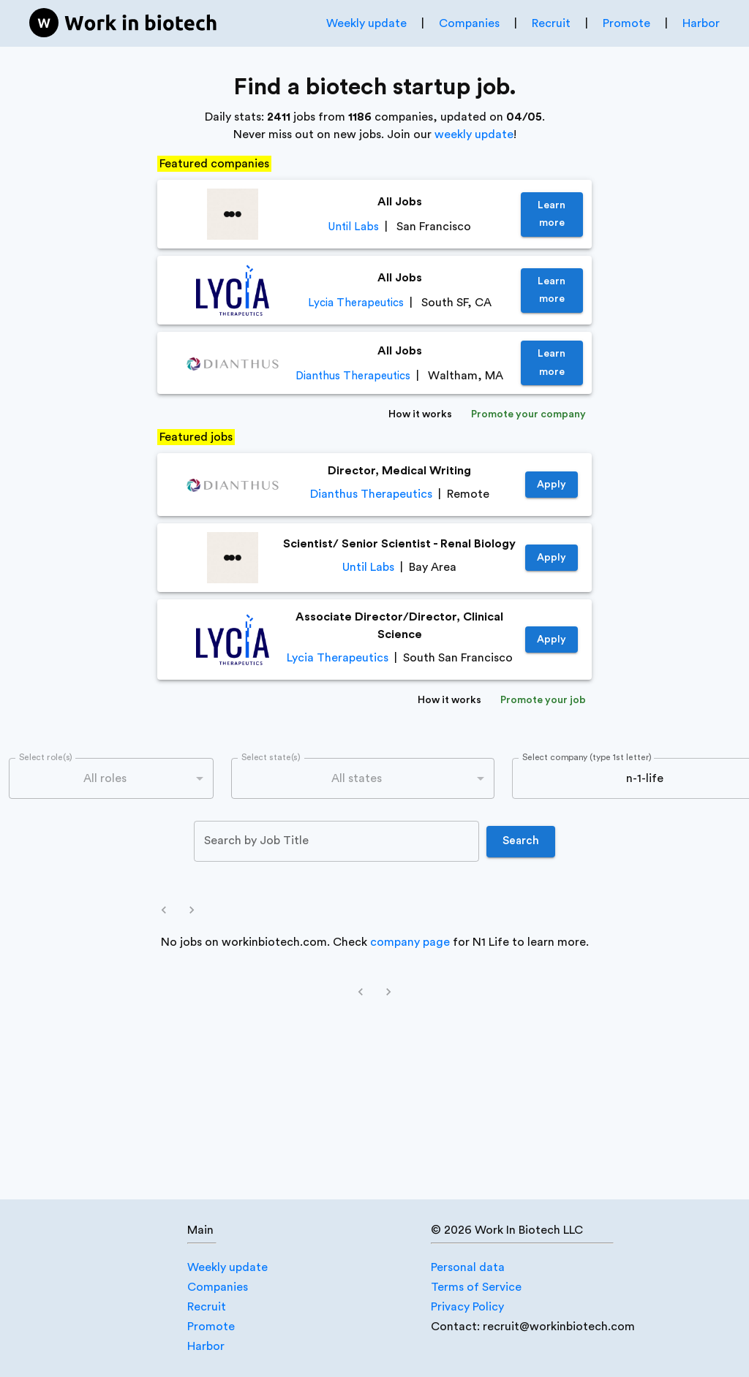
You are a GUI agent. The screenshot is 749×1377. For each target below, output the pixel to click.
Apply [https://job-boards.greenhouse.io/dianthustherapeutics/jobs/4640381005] (551, 484)
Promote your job (543, 700)
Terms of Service (476, 1287)
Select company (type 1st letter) (587, 758)
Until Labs (353, 226)
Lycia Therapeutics (356, 302)
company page (410, 942)
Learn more (552, 214)
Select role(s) (45, 758)
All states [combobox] (356, 778)
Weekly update (366, 23)
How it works (420, 414)
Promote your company (528, 414)
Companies (469, 23)
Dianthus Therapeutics (353, 376)
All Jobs (399, 202)
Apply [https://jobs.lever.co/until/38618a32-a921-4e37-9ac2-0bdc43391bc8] (551, 558)
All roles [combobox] (105, 778)
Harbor (701, 23)
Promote (626, 23)
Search (520, 841)
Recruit (551, 23)
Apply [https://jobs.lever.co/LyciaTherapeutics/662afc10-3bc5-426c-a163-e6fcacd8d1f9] (551, 639)
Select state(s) (270, 758)
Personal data (468, 1267)
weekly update (473, 134)
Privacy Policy (467, 1307)
